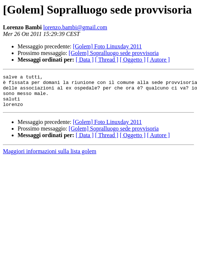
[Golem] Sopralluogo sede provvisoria (114, 53)
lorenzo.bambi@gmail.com (75, 27)
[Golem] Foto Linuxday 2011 (107, 46)
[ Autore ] (158, 59)
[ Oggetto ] (132, 59)
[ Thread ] (107, 59)
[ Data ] (85, 59)
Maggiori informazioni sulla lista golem (49, 158)
